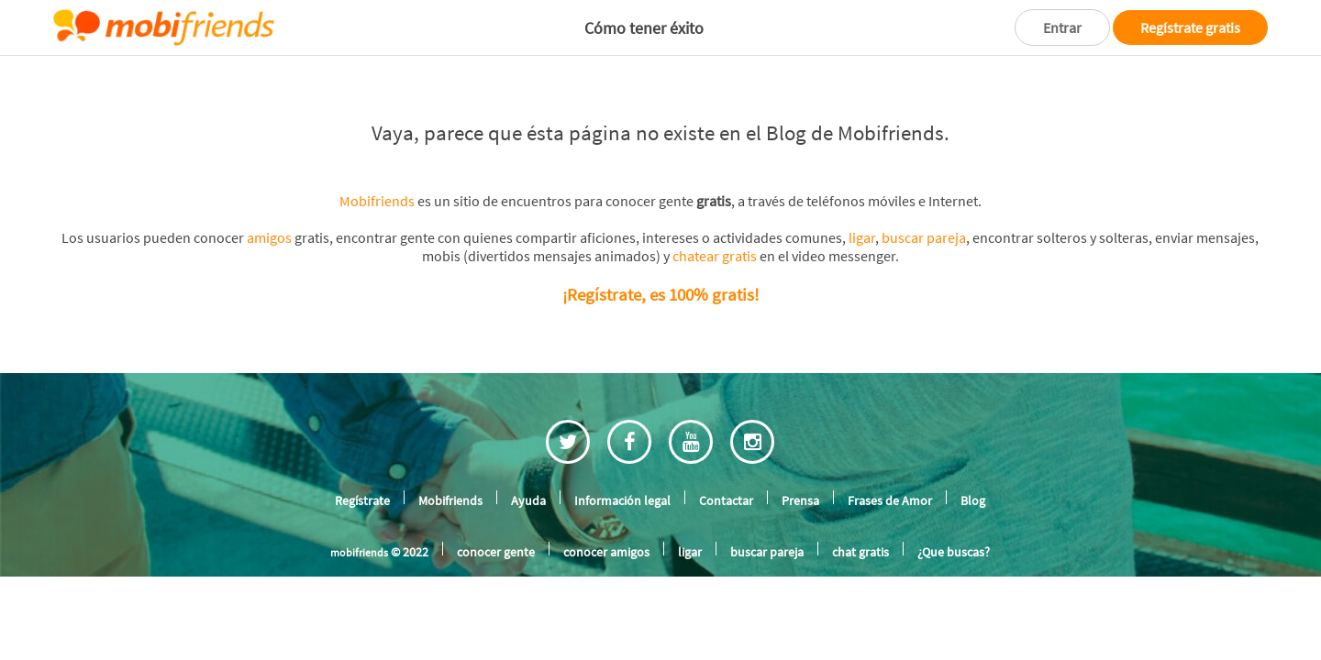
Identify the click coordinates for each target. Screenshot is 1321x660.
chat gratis (856, 534)
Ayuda (530, 484)
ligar (832, 230)
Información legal (624, 484)
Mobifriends (389, 197)
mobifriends (361, 535)
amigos (270, 230)
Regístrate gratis (1188, 27)
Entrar (1055, 27)
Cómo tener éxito (640, 27)
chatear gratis (692, 247)
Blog (975, 484)
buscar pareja (891, 230)
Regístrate (361, 484)
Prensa (802, 484)
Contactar (728, 484)
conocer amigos (601, 534)
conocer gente (494, 534)
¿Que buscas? (951, 534)
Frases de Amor (891, 484)
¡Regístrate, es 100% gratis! (661, 282)
